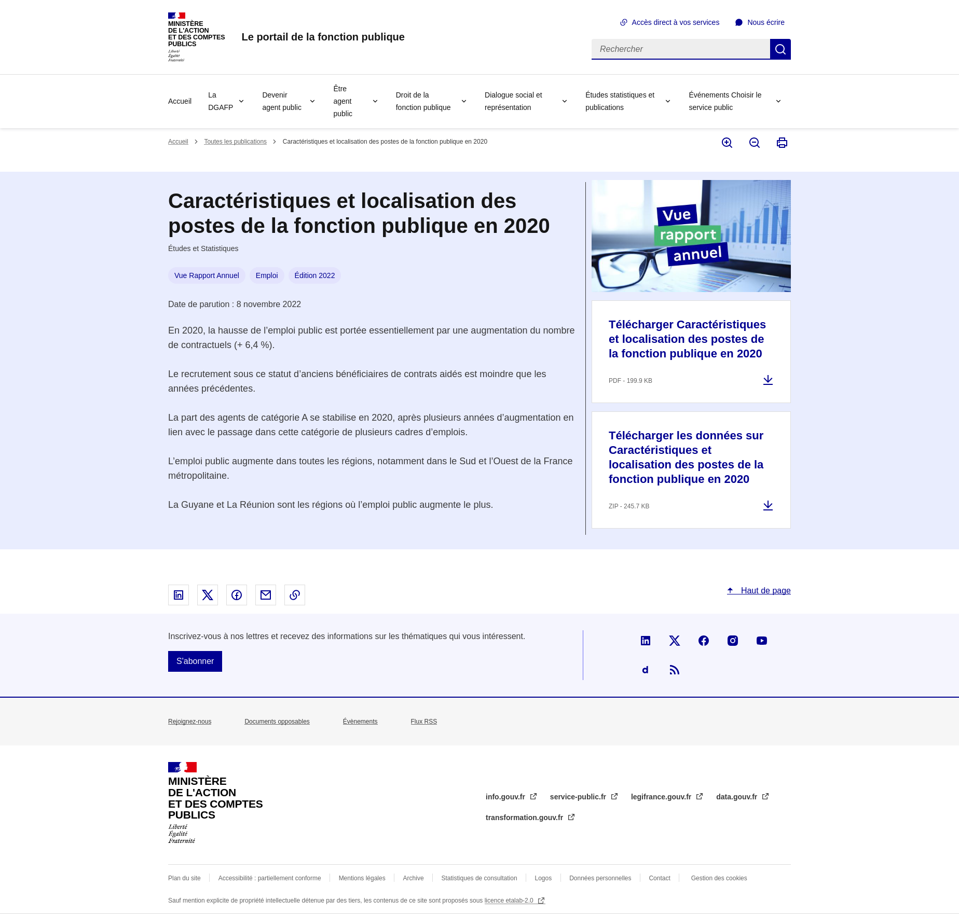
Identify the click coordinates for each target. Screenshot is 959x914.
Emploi (267, 275)
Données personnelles (600, 878)
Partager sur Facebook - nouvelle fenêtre (236, 595)
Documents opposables (276, 721)
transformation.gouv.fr (525, 817)
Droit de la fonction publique (423, 101)
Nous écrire (766, 22)
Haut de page (764, 590)
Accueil (179, 101)
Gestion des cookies (719, 878)
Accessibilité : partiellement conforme (269, 878)
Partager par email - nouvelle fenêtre (265, 595)
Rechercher (780, 49)
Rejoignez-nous (189, 721)
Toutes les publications (235, 141)
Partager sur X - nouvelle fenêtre (207, 595)
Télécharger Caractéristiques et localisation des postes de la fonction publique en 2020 (687, 339)
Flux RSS (424, 721)
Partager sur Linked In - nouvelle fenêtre (178, 595)
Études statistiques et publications (619, 101)
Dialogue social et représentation (513, 101)
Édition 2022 (315, 275)
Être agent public (342, 101)
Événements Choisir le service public (725, 101)
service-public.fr (579, 797)
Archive (413, 878)
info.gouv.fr (506, 797)
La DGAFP (220, 101)
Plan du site (184, 878)
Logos (543, 878)
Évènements (360, 721)
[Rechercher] (681, 49)
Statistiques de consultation (479, 878)
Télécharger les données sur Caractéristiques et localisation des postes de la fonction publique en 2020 (686, 457)
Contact (659, 878)
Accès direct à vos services (676, 22)
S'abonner (195, 661)
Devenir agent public (282, 101)
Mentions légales (362, 878)
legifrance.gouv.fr (662, 797)
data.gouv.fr (737, 797)
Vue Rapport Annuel (206, 275)
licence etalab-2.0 (510, 900)
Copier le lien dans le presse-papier (294, 595)
